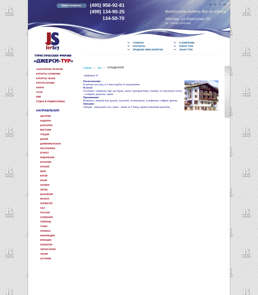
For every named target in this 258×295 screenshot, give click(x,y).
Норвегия (46, 203)
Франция (45, 240)
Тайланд (45, 221)
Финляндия (47, 235)
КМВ (38, 97)
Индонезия (47, 157)
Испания (45, 162)
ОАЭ (42, 208)
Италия (44, 166)
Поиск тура (186, 46)
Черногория (48, 249)
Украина (45, 231)
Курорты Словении (48, 74)
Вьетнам (45, 130)
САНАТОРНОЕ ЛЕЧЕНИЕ (49, 69)
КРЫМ (43, 180)
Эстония (45, 258)
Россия (45, 212)
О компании (187, 43)
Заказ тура (186, 49)
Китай (44, 176)
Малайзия (46, 194)
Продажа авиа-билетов (148, 49)
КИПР (43, 171)
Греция (44, 134)
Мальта (44, 198)
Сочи (39, 92)
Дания (44, 139)
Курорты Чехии (45, 78)
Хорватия (46, 244)
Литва (44, 189)
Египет (44, 153)
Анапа (40, 87)
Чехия (44, 254)
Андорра (45, 120)
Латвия (44, 185)
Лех (99, 67)
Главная (138, 43)
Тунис (44, 226)
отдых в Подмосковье (50, 101)
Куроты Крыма (45, 83)
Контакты (139, 46)
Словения (46, 217)
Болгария (46, 125)
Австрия (45, 116)
